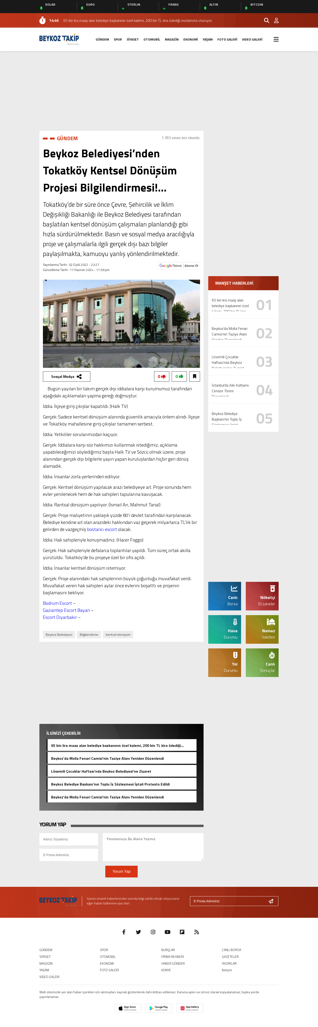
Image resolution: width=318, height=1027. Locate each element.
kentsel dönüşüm (118, 634)
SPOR (118, 39)
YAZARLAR (229, 963)
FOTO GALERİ (227, 39)
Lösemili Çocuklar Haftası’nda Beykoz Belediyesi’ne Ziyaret (101, 770)
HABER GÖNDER (173, 963)
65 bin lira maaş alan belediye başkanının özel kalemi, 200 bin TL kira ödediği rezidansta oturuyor (116, 745)
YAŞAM (208, 39)
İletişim (227, 969)
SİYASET (133, 39)
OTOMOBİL (152, 39)
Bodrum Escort (57, 603)
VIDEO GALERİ (252, 39)
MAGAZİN (172, 39)
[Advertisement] (159, 91)
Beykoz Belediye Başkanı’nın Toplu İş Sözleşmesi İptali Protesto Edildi (110, 783)
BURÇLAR (168, 949)
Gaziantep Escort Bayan (66, 610)
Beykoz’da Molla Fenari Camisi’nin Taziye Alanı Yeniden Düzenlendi (107, 758)
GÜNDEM (102, 39)
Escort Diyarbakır (60, 617)
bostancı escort (102, 529)
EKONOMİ (190, 39)
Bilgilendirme (89, 634)
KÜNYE (166, 969)
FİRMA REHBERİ (172, 956)
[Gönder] (272, 901)
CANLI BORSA (231, 949)
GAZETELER (230, 956)
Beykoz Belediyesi (59, 634)
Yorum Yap (121, 871)
